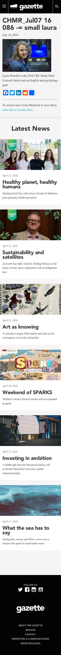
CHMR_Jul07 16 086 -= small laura (29, 24)
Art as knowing (20, 326)
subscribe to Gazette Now (17, 110)
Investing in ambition (27, 458)
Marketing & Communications (30, 639)
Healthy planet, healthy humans (29, 184)
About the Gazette (30, 625)
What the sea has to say (25, 530)
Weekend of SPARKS (27, 392)
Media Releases (30, 643)
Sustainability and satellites (23, 254)
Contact (30, 634)
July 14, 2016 (10, 35)
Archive (30, 630)
